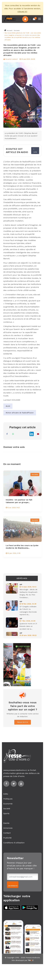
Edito (5, 794)
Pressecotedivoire (33, 957)
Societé (6, 808)
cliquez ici (22, 11)
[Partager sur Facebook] (7, 433)
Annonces (7, 828)
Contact (7, 833)
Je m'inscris (12, 886)
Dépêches (22, 578)
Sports (6, 813)
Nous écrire (22, 722)
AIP (21, 584)
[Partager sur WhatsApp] (13, 433)
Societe (17, 30)
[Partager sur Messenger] (19, 433)
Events (6, 823)
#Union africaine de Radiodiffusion (20, 413)
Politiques (7, 799)
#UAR (8, 406)
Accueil (8, 30)
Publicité (7, 838)
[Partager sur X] (25, 433)
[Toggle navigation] (39, 19)
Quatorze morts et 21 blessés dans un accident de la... (28, 626)
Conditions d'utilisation (13, 843)
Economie (7, 804)
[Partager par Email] (38, 433)
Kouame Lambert (10, 59)
